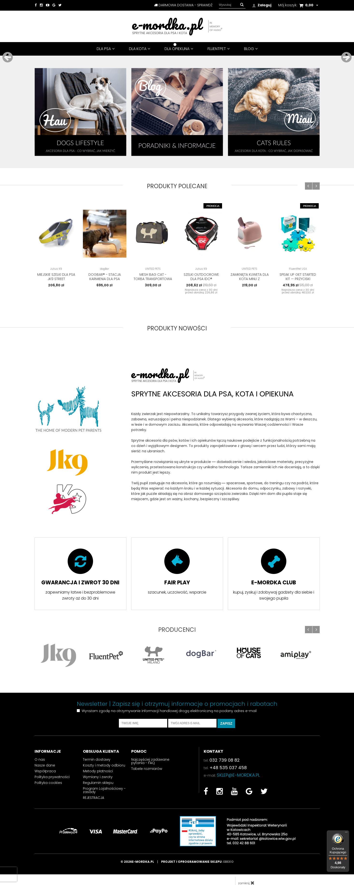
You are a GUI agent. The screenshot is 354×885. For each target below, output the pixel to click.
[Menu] (346, 833)
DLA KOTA (139, 48)
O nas (40, 752)
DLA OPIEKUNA (178, 48)
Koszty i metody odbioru (104, 758)
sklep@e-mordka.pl (238, 768)
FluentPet (218, 48)
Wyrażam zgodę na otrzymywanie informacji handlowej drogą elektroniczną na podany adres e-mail (169, 704)
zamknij (246, 875)
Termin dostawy (96, 752)
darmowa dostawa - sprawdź (183, 5)
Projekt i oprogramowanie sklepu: (197, 854)
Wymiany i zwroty (98, 769)
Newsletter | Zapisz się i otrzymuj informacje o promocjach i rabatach (177, 696)
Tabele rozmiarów (146, 761)
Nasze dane (45, 758)
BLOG (251, 49)
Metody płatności (98, 763)
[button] (242, 5)
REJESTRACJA (93, 790)
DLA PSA (105, 48)
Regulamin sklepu (98, 775)
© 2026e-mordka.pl (141, 854)
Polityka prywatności (52, 769)
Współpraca (45, 763)
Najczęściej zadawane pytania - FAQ (150, 754)
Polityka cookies (48, 775)
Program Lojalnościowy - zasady (104, 783)
